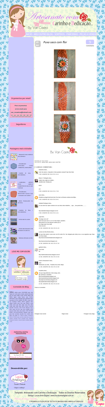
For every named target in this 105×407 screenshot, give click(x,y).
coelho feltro (12, 307)
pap (29, 293)
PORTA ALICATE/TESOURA (16, 313)
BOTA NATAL (25, 307)
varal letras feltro (29, 305)
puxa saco (45, 162)
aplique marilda (13, 304)
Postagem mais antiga (89, 313)
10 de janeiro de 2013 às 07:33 (49, 243)
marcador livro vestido (25, 314)
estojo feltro (20, 304)
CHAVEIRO (24, 293)
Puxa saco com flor (55, 42)
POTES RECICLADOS (24, 219)
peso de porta (13, 296)
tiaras (16, 299)
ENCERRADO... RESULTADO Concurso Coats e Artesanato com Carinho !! (25, 193)
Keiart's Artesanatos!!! (44, 260)
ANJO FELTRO (29, 311)
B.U (19, 316)
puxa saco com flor (54, 162)
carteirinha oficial (17, 319)
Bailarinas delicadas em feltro (26, 238)
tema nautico (22, 311)
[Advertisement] (46, 300)
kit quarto (23, 320)
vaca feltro (14, 316)
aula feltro (31, 317)
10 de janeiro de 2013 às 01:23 (49, 228)
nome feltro (18, 307)
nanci (40, 195)
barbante (11, 319)
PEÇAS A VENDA (13, 317)
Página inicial (65, 313)
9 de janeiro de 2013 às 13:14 (49, 174)
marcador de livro (14, 301)
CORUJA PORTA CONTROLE (26, 316)
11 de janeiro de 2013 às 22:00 (49, 267)
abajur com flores (20, 317)
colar (32, 293)
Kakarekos (41, 169)
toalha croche (20, 296)
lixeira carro (25, 298)
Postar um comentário (40, 287)
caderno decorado (29, 294)
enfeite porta (18, 293)
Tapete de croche (14, 294)
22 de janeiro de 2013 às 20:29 (49, 283)
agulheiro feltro (29, 302)
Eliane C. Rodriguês (43, 178)
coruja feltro (30, 301)
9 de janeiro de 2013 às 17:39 (49, 191)
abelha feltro (26, 317)
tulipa (23, 305)
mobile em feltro (23, 301)
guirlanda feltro (29, 299)
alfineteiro (28, 308)
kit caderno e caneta (17, 320)
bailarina (25, 313)
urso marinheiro (13, 302)
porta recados (21, 294)
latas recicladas (15, 314)
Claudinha (41, 270)
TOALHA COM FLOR (19, 308)
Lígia (40, 216)
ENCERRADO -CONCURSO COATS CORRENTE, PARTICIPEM (25, 165)
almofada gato (21, 299)
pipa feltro (18, 305)
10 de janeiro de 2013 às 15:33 (49, 256)
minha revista (13, 305)
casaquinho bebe (24, 319)
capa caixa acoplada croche (26, 310)
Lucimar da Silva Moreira (45, 232)
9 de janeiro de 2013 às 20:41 (49, 199)
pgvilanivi (41, 247)
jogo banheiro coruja (28, 304)
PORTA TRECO (21, 302)
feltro (12, 293)
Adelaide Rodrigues (43, 203)
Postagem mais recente (40, 313)
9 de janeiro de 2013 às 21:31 (49, 213)
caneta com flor (16, 310)
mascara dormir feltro (14, 311)
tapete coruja (17, 298)
